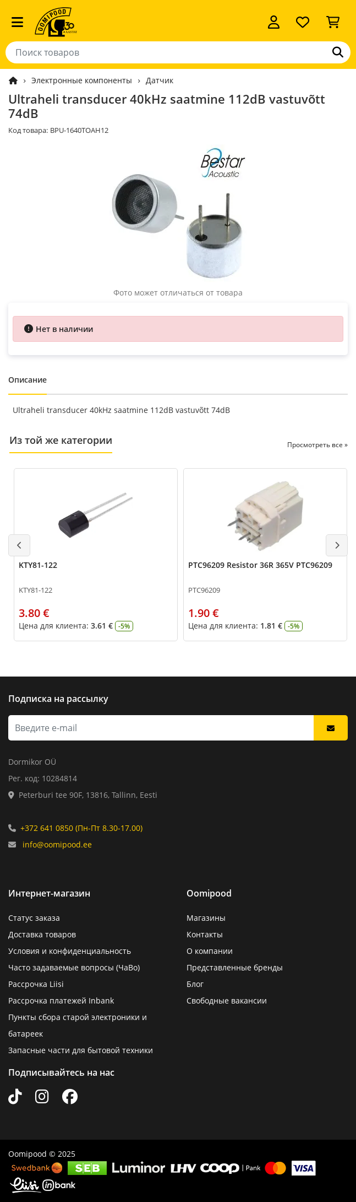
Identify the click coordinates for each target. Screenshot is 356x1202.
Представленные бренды (235, 967)
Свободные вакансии (227, 1000)
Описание (27, 379)
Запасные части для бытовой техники (80, 1050)
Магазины (206, 918)
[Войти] (274, 22)
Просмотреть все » (317, 444)
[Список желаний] (302, 22)
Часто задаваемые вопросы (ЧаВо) (74, 967)
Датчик (159, 80)
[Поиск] (337, 52)
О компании (210, 951)
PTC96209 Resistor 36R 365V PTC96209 (260, 565)
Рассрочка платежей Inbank (61, 1000)
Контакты (205, 934)
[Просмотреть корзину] (333, 22)
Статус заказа (34, 918)
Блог (195, 984)
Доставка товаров (42, 934)
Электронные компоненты (81, 80)
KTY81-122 (38, 565)
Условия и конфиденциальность (69, 951)
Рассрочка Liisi (36, 984)
